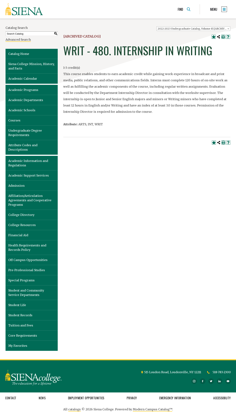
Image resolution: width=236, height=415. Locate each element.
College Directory (21, 215)
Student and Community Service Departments (26, 293)
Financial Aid (18, 235)
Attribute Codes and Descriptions (22, 147)
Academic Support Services (28, 175)
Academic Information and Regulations (28, 163)
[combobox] (193, 28)
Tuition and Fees (20, 325)
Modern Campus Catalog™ (152, 409)
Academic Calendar (22, 78)
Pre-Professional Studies (26, 270)
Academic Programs (23, 90)
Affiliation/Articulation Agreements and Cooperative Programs (29, 200)
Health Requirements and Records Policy (27, 247)
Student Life (17, 305)
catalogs (74, 409)
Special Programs (21, 280)
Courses (14, 120)
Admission (16, 185)
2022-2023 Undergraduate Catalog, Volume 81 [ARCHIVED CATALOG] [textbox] (194, 28)
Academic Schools (21, 110)
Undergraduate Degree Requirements (25, 133)
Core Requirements (22, 335)
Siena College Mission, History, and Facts (31, 66)
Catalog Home (18, 54)
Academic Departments (25, 100)
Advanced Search (18, 39)
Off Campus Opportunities (28, 260)
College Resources (22, 225)
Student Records (20, 315)
